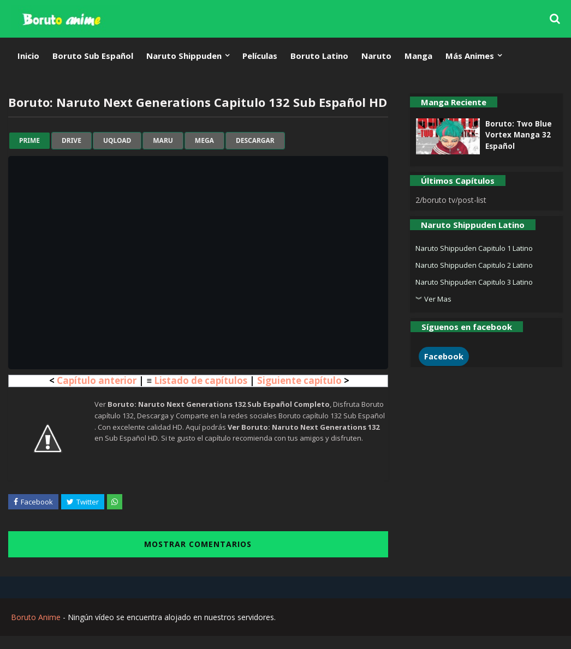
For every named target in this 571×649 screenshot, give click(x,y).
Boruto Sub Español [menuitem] (92, 55)
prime (29, 140)
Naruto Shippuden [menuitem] (184, 55)
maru (163, 140)
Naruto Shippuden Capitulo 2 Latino (474, 265)
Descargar (255, 140)
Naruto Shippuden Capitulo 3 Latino (474, 282)
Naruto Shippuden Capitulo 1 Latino (474, 248)
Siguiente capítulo (299, 380)
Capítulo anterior (96, 380)
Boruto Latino (319, 55)
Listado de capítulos (200, 380)
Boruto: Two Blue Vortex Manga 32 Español (518, 135)
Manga (418, 55)
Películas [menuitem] (259, 55)
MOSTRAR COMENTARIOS (198, 544)
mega (204, 140)
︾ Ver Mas (433, 299)
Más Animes (469, 55)
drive (71, 140)
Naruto (376, 55)
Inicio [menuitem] (28, 55)
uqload (117, 140)
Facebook (443, 356)
